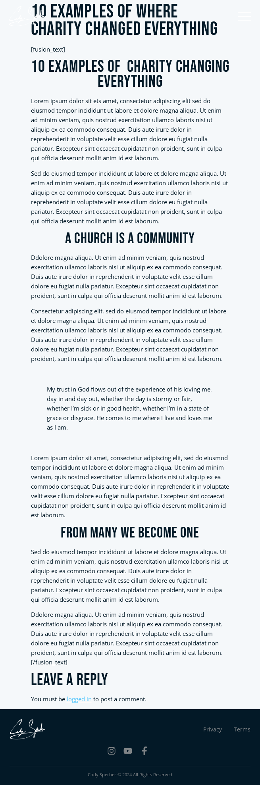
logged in (79, 699)
